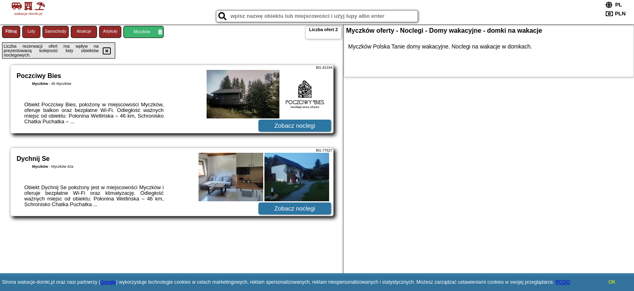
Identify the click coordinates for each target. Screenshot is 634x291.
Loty (31, 31)
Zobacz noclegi (295, 125)
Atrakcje (83, 31)
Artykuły (110, 31)
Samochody (55, 31)
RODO (563, 282)
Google (108, 282)
